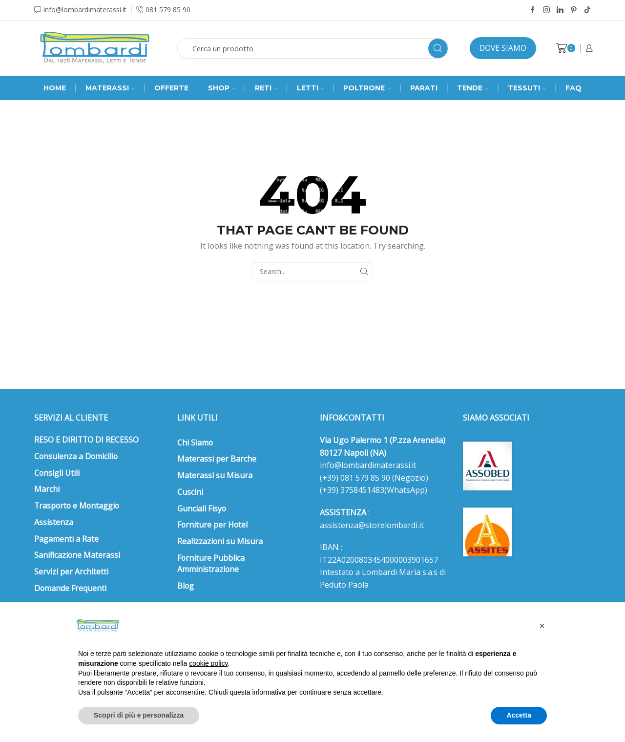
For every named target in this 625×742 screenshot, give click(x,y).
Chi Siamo (195, 442)
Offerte (171, 88)
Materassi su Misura (214, 475)
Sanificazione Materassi (77, 555)
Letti (310, 88)
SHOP (221, 88)
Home (54, 88)
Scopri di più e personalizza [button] (139, 715)
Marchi (47, 489)
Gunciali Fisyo (201, 508)
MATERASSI (110, 88)
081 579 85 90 (364, 477)
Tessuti (527, 88)
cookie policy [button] (208, 663)
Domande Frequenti (70, 588)
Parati (424, 88)
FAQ (573, 88)
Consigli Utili (57, 472)
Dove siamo (502, 48)
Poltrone (367, 88)
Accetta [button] (518, 715)
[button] (542, 626)
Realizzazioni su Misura (220, 541)
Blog (185, 585)
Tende (472, 88)
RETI (266, 88)
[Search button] (438, 48)
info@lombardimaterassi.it (368, 465)
